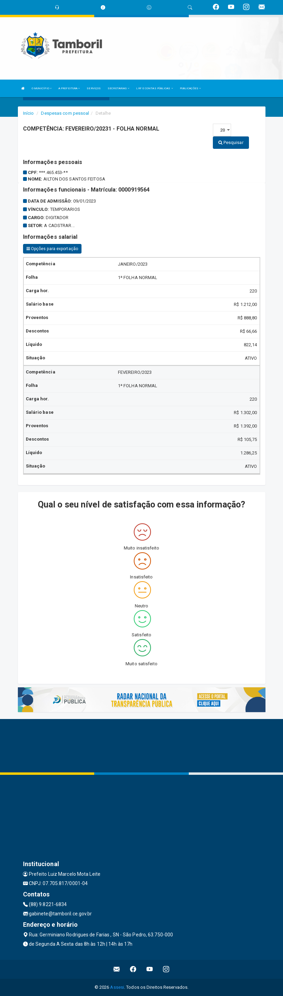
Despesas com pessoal (65, 113)
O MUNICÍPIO (42, 88)
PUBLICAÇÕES (190, 88)
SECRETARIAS (118, 88)
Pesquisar (230, 142)
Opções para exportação (52, 248)
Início (28, 113)
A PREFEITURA (69, 88)
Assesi (117, 987)
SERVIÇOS (94, 88)
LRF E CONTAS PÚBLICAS (154, 88)
